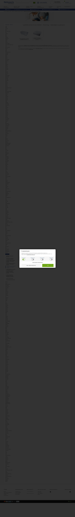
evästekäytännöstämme (31, 254)
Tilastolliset (51, 258)
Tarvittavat (23, 258)
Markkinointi (33, 258)
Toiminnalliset (42, 258)
